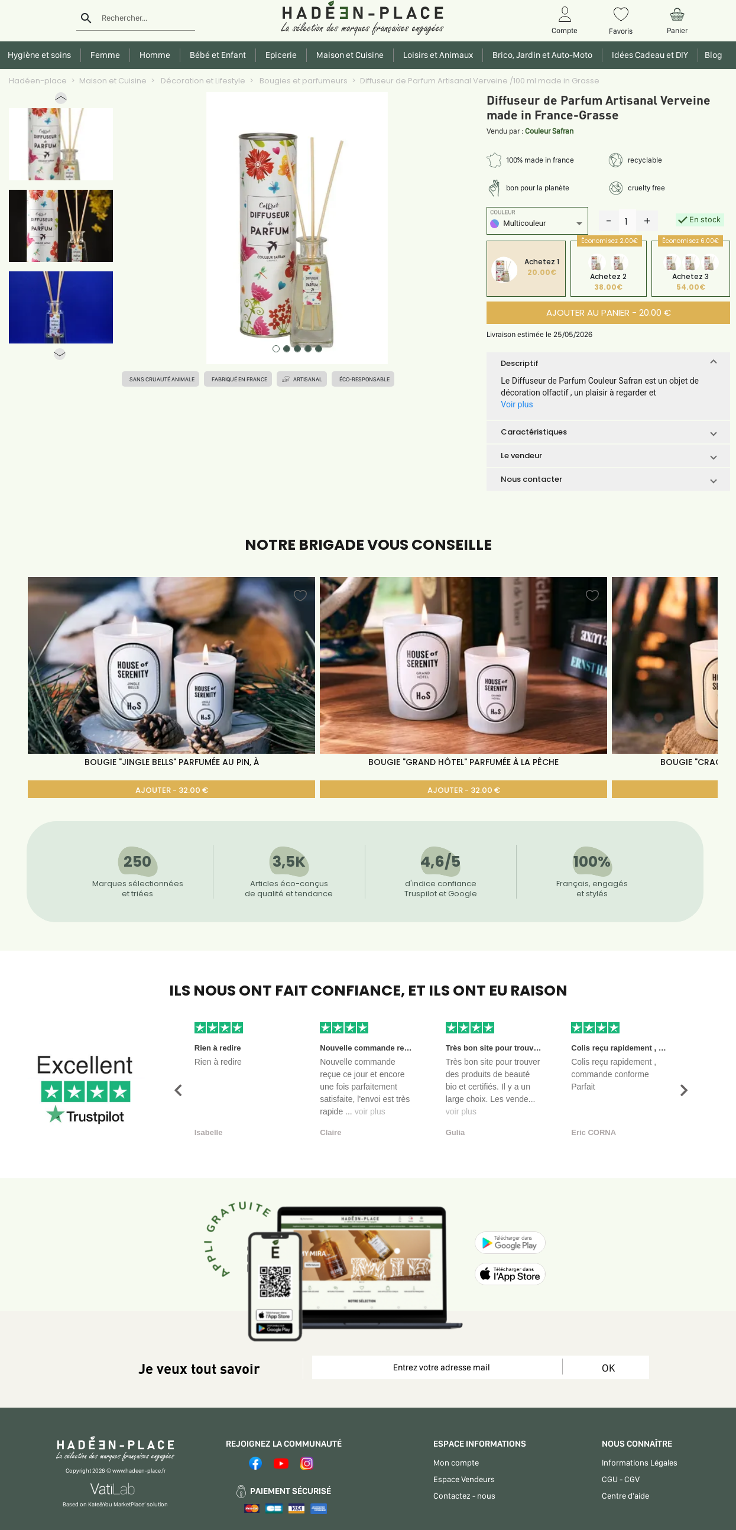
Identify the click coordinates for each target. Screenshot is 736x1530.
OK (608, 1368)
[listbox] (537, 225)
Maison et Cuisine (113, 80)
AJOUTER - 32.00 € (171, 790)
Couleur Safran (549, 131)
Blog (711, 55)
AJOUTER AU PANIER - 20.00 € (608, 312)
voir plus (370, 1111)
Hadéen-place (38, 80)
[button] (61, 100)
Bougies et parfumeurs (303, 80)
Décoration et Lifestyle (202, 80)
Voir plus (517, 404)
